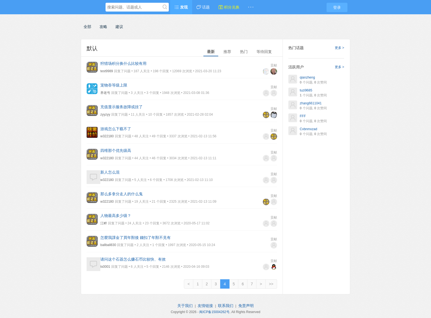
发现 (181, 7)
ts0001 (105, 267)
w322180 (107, 136)
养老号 (105, 93)
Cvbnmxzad (308, 129)
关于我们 (185, 305)
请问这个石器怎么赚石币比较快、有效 (133, 259)
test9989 (106, 71)
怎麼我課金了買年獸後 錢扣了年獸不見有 (135, 237)
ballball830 (108, 245)
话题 (203, 7)
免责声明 (246, 305)
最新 (211, 51)
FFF (303, 116)
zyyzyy (105, 114)
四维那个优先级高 (115, 150)
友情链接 (205, 305)
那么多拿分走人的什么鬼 (121, 194)
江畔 (103, 223)
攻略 (103, 26)
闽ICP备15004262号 (214, 312)
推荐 (227, 51)
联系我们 (225, 305)
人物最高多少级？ (115, 215)
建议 (119, 26)
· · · (250, 7)
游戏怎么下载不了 (115, 129)
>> (271, 284)
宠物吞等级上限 (113, 85)
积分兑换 (229, 7)
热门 (244, 51)
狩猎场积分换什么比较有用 (123, 63)
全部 (87, 26)
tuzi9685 (306, 90)
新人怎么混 (110, 172)
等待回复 (264, 51)
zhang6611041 (311, 103)
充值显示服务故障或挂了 (121, 107)
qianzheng (307, 77)
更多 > (339, 48)
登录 (337, 7)
